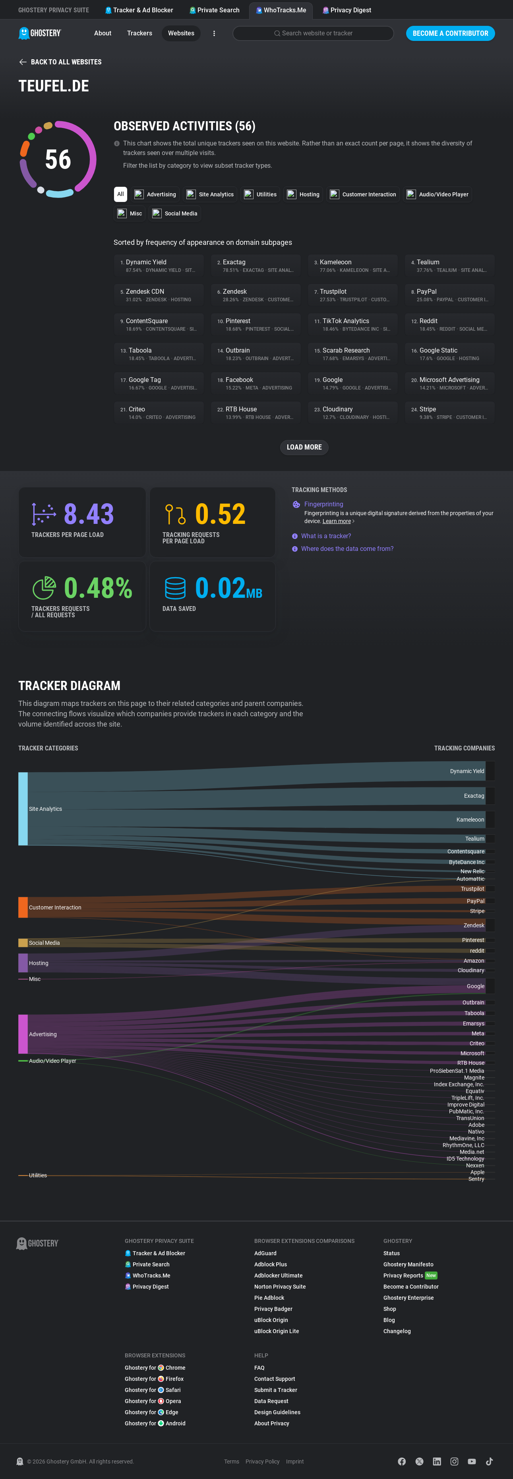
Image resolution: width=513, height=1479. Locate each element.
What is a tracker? (321, 536)
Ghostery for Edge (151, 1412)
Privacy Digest (346, 10)
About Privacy (271, 1423)
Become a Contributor (450, 33)
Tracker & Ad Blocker (139, 10)
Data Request (271, 1401)
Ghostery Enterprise (408, 1298)
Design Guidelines (277, 1412)
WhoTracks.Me (281, 10)
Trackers (139, 33)
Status (391, 1253)
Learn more (339, 521)
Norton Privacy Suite (280, 1286)
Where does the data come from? (343, 548)
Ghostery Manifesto (408, 1264)
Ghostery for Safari (153, 1390)
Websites (181, 33)
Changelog (397, 1331)
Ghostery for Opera (153, 1401)
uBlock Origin (271, 1320)
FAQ (259, 1368)
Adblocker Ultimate (278, 1275)
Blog (389, 1320)
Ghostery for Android (155, 1423)
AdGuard (265, 1253)
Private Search (214, 10)
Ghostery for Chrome (155, 1368)
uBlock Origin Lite (276, 1331)
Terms (231, 1461)
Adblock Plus (270, 1264)
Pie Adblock (269, 1298)
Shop (389, 1309)
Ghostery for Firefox (154, 1379)
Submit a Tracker (275, 1390)
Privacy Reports (410, 1275)
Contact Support (274, 1379)
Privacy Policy (263, 1461)
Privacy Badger (273, 1309)
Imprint (295, 1461)
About (102, 33)
